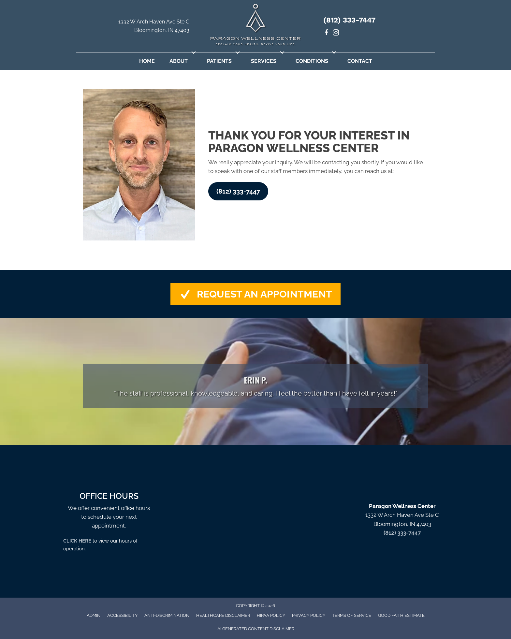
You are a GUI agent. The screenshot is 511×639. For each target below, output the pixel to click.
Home (147, 61)
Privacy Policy (308, 615)
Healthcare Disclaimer (223, 615)
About (178, 61)
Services (263, 61)
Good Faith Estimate (401, 615)
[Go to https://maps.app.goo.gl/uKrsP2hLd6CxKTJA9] (136, 27)
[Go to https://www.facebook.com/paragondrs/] (326, 33)
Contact (359, 61)
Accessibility (122, 615)
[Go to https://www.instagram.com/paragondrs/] (336, 33)
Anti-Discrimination (166, 615)
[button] (193, 52)
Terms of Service (351, 615)
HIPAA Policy (271, 615)
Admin (93, 615)
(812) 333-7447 (349, 20)
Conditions (312, 61)
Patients (219, 61)
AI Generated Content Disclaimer (255, 628)
